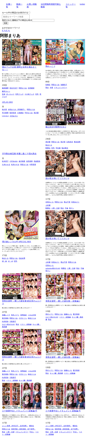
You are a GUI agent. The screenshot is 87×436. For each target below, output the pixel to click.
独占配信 (65, 148)
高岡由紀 (23, 315)
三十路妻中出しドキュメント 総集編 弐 (19, 411)
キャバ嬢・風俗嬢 (25, 380)
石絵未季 (22, 258)
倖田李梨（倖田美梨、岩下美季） (23, 429)
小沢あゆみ (14, 161)
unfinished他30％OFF (53, 268)
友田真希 (29, 161)
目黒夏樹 (31, 88)
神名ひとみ (32, 318)
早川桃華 (5, 113)
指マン (71, 208)
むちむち (6, 30)
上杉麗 (48, 205)
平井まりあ (29, 113)
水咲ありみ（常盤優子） (17, 109)
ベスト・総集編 (25, 324)
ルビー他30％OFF (8, 324)
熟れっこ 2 (50, 66)
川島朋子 (13, 321)
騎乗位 (48, 148)
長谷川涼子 (14, 88)
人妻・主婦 (55, 208)
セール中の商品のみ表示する (15, 13)
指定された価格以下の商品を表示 (17, 20)
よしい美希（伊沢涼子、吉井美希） (15, 426)
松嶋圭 (48, 85)
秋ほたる (49, 145)
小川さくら (23, 318)
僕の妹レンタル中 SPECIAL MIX (16, 242)
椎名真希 (77, 142)
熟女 (47, 88)
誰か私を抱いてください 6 (57, 178)
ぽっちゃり (10, 94)
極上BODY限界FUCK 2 (56, 127)
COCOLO (5, 116)
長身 (3, 94)
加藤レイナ (6, 315)
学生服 (58, 148)
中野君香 (32, 164)
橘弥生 (31, 426)
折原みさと (75, 202)
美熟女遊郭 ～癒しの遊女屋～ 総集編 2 (63, 301)
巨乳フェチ (19, 94)
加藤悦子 (64, 85)
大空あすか (14, 116)
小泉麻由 (20, 113)
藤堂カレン (6, 91)
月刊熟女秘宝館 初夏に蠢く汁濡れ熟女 (19, 154)
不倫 (66, 208)
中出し (31, 432)
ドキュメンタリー (60, 88)
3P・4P (10, 261)
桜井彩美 (13, 113)
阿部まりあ (23, 88)
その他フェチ (29, 94)
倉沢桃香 (22, 161)
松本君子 (5, 161)
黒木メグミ (15, 315)
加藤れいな (68, 314)
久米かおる (6, 164)
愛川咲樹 (76, 314)
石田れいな (50, 202)
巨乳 (37, 94)
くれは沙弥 (32, 315)
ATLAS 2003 (7, 102)
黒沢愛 (36, 113)
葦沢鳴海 (5, 318)
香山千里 (67, 202)
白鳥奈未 (69, 142)
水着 (51, 88)
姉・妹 (4, 261)
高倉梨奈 (37, 161)
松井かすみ (15, 164)
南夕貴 (4, 109)
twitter (82, 4)
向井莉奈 (5, 321)
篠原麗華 (5, 88)
